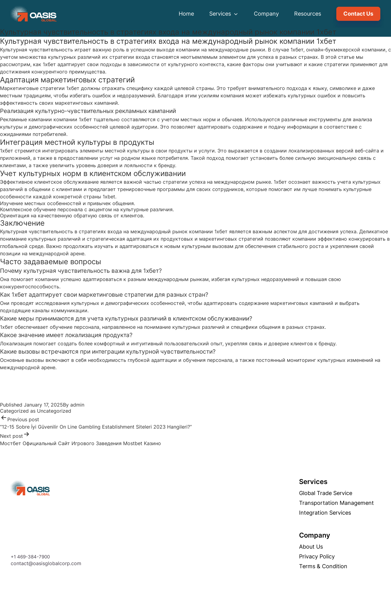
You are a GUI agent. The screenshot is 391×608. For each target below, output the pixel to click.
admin (77, 405)
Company (266, 13)
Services (224, 13)
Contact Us (358, 13)
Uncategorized (54, 411)
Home (186, 13)
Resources (307, 13)
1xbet (109, 196)
